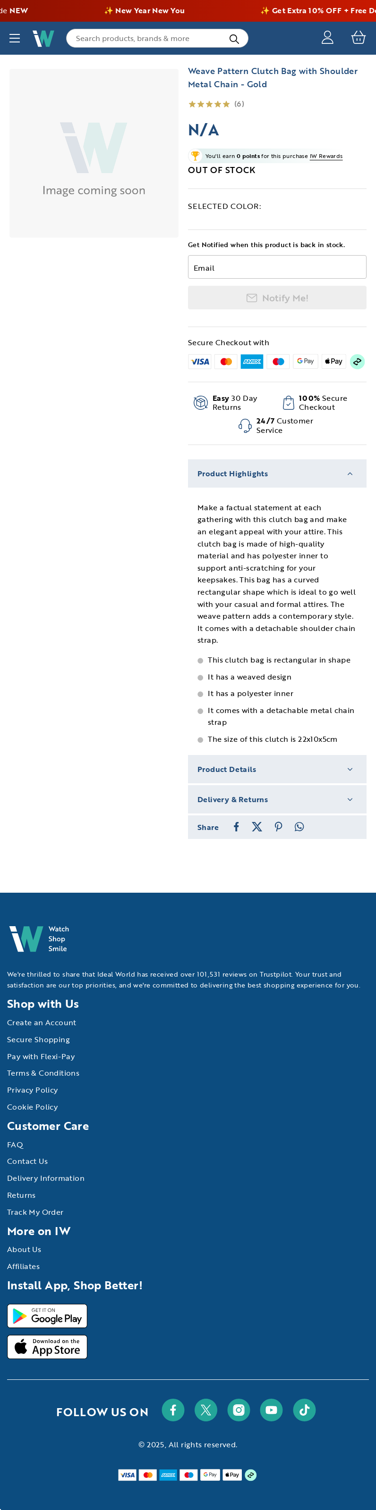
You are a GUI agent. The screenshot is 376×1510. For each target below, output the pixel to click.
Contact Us (27, 1161)
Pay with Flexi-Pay (41, 1056)
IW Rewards (326, 155)
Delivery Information (46, 1178)
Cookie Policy (32, 1106)
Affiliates (23, 1266)
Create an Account (42, 1022)
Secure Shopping (38, 1039)
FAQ (15, 1144)
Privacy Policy (32, 1089)
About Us (24, 1249)
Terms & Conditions (43, 1073)
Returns (21, 1195)
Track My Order (35, 1212)
